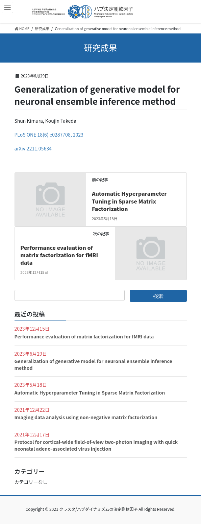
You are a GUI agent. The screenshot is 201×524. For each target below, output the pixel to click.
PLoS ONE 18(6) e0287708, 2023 (49, 134)
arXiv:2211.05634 (33, 148)
